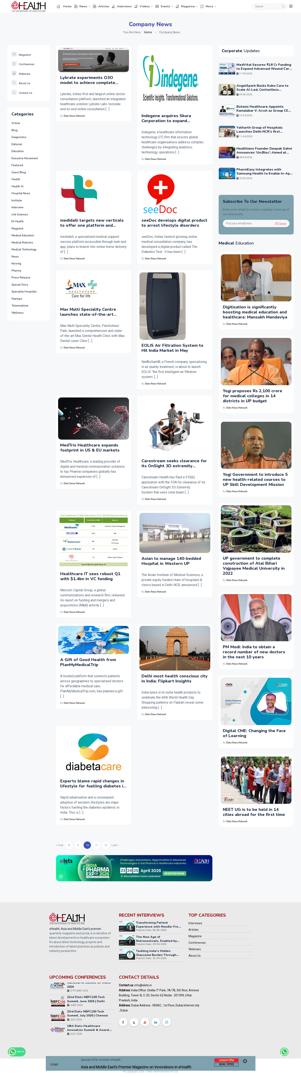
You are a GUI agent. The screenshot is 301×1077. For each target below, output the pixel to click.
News (80, 6)
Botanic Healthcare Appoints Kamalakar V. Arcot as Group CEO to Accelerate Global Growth (263, 110)
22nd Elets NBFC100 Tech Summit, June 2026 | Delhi (86, 1001)
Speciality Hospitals (24, 292)
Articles (101, 6)
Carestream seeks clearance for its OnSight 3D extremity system (174, 463)
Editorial (16, 144)
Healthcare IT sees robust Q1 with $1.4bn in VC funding (90, 576)
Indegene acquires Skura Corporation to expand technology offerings (166, 118)
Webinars (20, 73)
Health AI (17, 186)
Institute (16, 200)
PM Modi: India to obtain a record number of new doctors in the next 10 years (254, 652)
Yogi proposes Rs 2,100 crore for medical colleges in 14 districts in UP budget (252, 396)
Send (280, 224)
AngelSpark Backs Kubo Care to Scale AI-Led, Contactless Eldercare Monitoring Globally (262, 89)
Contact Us (21, 92)
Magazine (185, 6)
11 (96, 845)
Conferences (22, 64)
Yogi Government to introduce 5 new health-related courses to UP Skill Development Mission (255, 479)
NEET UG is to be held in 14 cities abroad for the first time (254, 812)
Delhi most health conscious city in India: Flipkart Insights (175, 679)
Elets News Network (74, 116)
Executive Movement (24, 158)
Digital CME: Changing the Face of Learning (254, 733)
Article (15, 123)
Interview (17, 207)
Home (64, 6)
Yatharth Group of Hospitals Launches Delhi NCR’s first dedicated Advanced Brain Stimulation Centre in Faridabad (262, 133)
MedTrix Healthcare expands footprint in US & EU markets (90, 448)
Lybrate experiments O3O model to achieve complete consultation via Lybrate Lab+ (90, 80)
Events (162, 6)
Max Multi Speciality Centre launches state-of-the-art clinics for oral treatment (88, 312)
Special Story (19, 285)
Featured (17, 165)
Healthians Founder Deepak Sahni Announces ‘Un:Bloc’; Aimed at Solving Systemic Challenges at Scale (264, 154)
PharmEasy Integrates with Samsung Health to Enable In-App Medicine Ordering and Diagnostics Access (264, 175)
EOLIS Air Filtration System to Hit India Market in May (172, 348)
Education (17, 151)
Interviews (122, 6)
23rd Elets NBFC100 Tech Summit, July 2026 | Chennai (87, 1016)
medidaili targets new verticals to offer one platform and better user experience (92, 223)
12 (105, 845)
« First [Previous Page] (59, 845)
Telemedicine (19, 306)
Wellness (17, 313)
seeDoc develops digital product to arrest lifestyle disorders (174, 223)
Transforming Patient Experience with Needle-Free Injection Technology (158, 927)
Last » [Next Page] (115, 845)
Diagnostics (18, 137)
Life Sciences (19, 214)
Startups (16, 299)
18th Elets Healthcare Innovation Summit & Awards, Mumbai (89, 1032)
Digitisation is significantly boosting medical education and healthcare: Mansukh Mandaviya (255, 312)
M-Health (17, 221)
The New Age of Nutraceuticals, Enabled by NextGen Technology (156, 941)
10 (87, 845)
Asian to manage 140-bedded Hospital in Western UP (171, 561)
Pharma (16, 271)
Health (15, 179)
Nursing (16, 263)
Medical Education (22, 235)
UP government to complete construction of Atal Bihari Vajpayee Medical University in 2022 (254, 565)
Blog (14, 130)
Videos (142, 6)
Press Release (20, 278)
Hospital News (20, 193)
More (206, 6)
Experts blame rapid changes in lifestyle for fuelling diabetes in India (93, 784)
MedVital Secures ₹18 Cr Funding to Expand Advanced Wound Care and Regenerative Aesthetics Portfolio (263, 70)
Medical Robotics (22, 243)
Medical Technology (24, 249)
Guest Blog (18, 172)
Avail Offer (226, 1064)
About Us (20, 83)
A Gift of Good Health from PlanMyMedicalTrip (88, 662)
